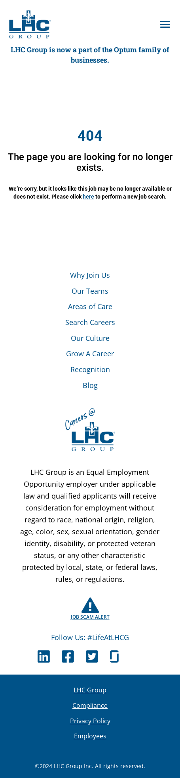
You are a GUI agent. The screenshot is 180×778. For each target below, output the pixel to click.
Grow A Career (90, 353)
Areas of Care (90, 306)
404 (90, 136)
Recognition (90, 369)
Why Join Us (90, 275)
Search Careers (90, 322)
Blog (90, 385)
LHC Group (90, 690)
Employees (90, 736)
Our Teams (90, 291)
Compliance (90, 705)
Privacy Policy (90, 721)
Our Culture (90, 338)
